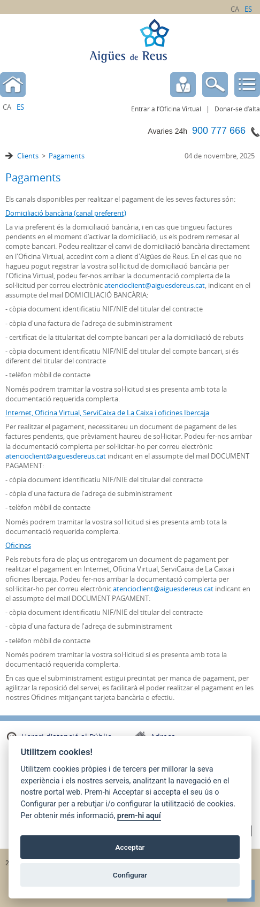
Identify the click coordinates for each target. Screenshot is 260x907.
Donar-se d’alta (237, 108)
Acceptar (130, 847)
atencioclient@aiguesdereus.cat (154, 285)
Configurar (130, 875)
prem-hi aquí (139, 815)
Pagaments (67, 156)
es (248, 9)
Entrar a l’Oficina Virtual (166, 108)
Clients (28, 156)
